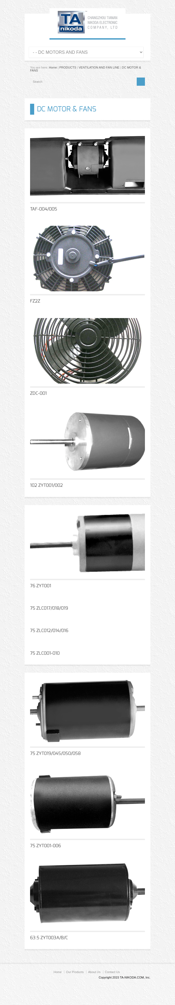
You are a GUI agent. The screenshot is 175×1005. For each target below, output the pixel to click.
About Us (94, 972)
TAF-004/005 (43, 209)
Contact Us (112, 972)
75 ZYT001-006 (45, 846)
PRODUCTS (67, 67)
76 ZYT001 (40, 586)
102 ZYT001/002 (46, 485)
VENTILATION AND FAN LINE (99, 67)
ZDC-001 (38, 393)
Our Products (75, 972)
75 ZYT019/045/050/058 (55, 753)
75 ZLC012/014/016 (49, 631)
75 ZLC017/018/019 (49, 608)
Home (53, 67)
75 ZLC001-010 (45, 653)
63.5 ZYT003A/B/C (49, 938)
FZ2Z (35, 301)
